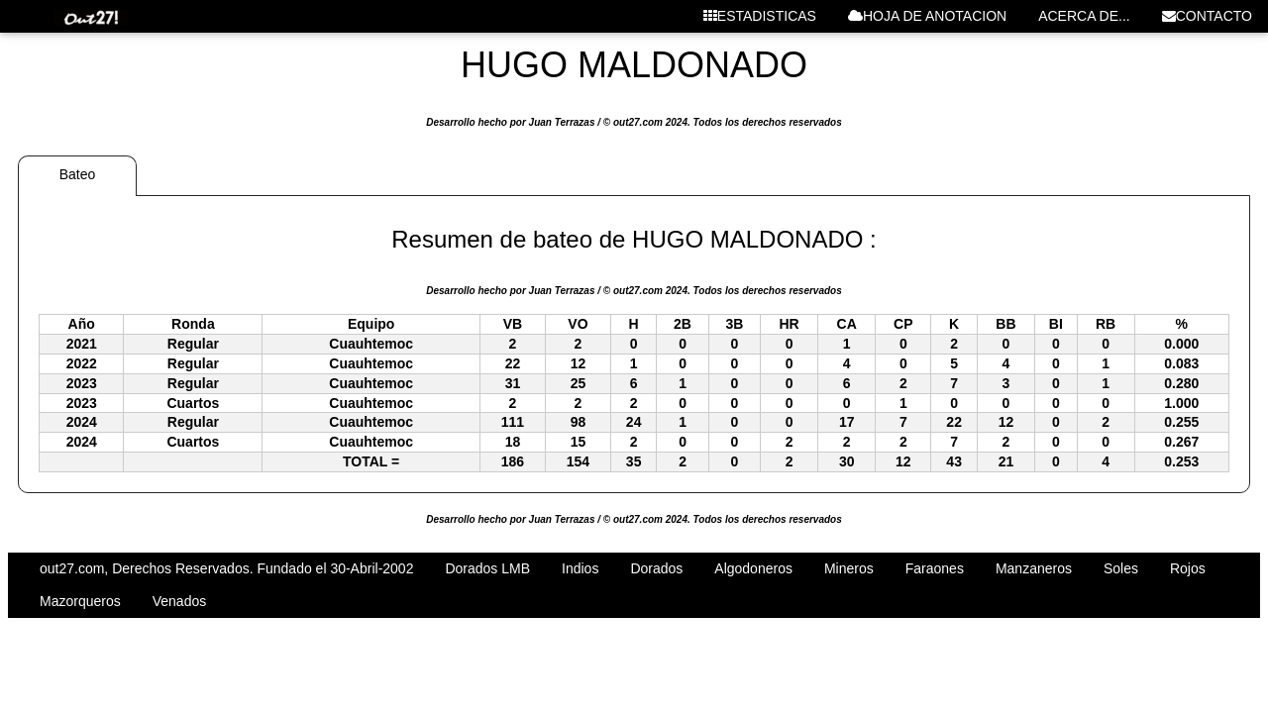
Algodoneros (753, 568)
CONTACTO (1207, 16)
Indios (580, 568)
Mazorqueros (80, 601)
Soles (1121, 568)
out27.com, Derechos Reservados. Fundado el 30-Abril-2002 (226, 568)
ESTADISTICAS (759, 16)
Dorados (656, 568)
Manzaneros (1034, 568)
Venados (180, 601)
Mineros (849, 568)
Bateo (77, 174)
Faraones (934, 568)
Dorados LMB (487, 568)
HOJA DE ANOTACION (927, 16)
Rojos (1188, 568)
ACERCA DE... (1084, 16)
